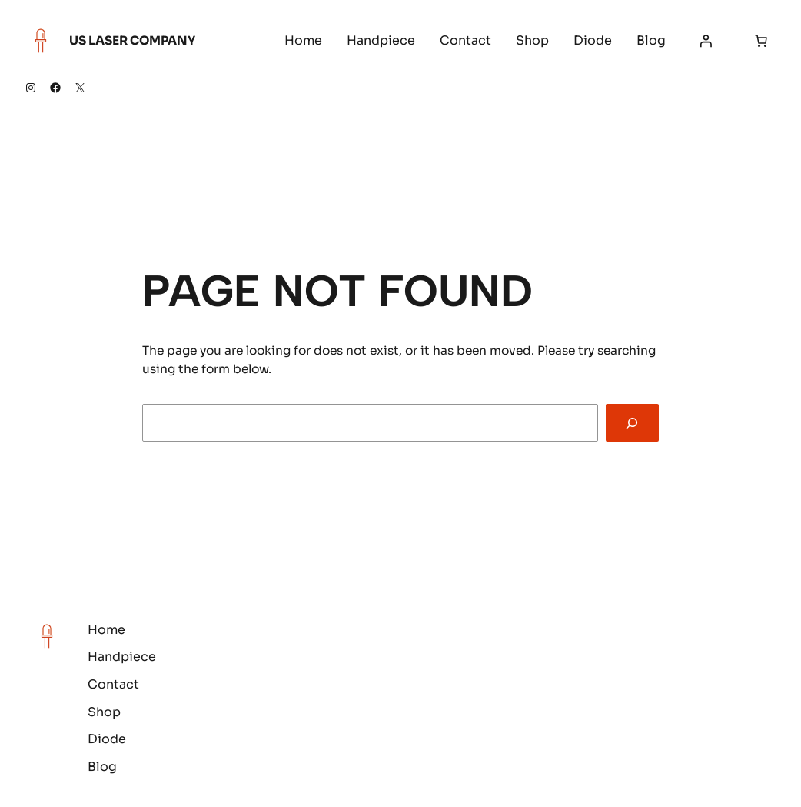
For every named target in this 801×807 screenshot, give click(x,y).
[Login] (705, 40)
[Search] (632, 423)
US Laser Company (132, 40)
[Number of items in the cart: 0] (761, 40)
